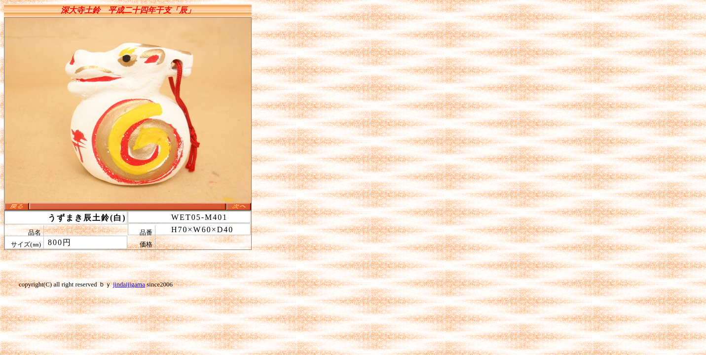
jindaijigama (129, 284)
